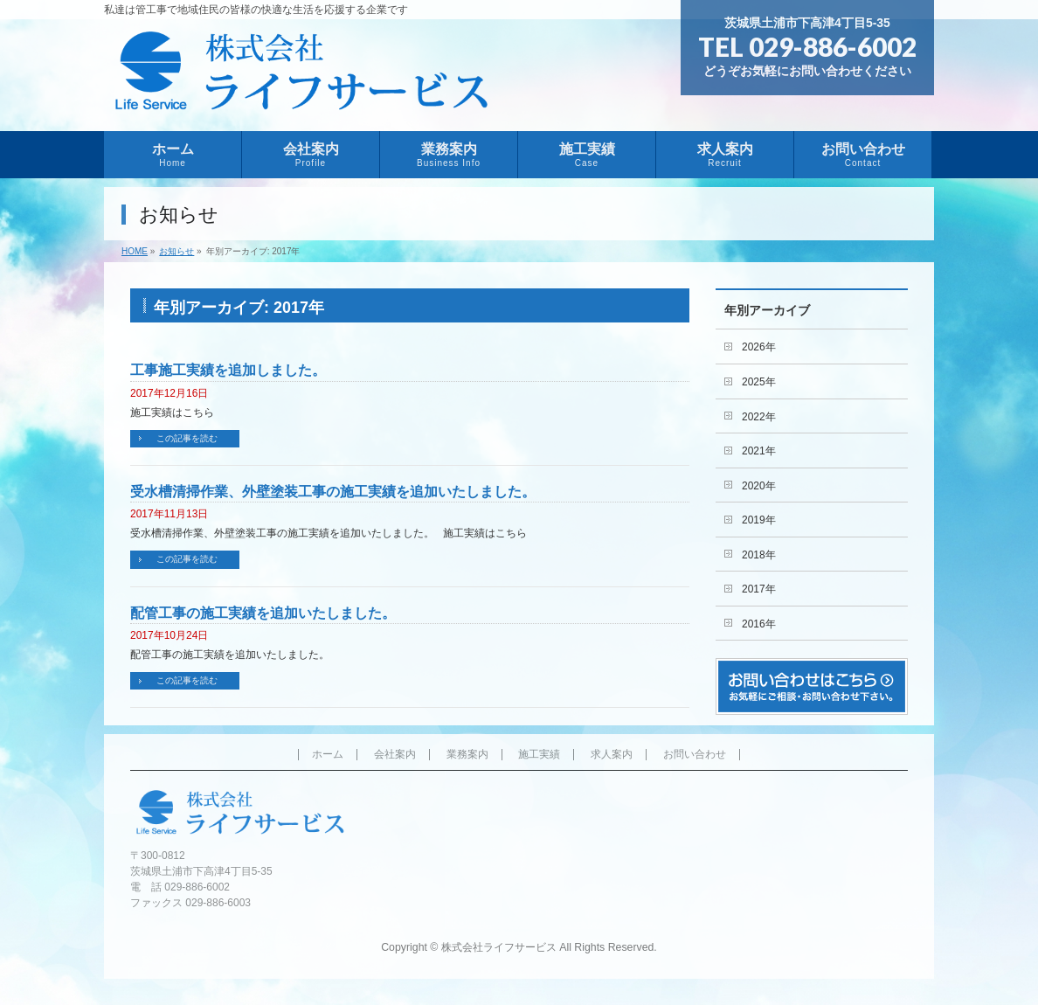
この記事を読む (187, 438)
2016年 (759, 624)
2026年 (759, 347)
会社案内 (395, 754)
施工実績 (539, 754)
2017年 (759, 589)
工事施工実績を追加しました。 (228, 370)
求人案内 (612, 754)
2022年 (759, 417)
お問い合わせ (694, 754)
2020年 (759, 486)
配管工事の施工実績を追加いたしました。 (263, 613)
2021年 (759, 451)
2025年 (759, 382)
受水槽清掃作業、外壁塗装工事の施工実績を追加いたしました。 (333, 491)
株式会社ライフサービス (499, 947)
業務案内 (467, 754)
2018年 (759, 555)
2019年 (759, 520)
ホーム (327, 754)
